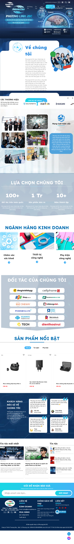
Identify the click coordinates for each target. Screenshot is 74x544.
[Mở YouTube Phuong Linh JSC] (65, 507)
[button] (63, 6)
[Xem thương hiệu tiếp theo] (72, 98)
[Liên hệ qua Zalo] (69, 534)
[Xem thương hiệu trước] (67, 98)
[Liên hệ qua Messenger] (69, 538)
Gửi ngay (63, 493)
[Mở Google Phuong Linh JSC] (59, 507)
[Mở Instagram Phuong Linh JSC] (62, 507)
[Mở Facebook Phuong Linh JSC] (56, 507)
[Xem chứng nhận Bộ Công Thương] (60, 512)
